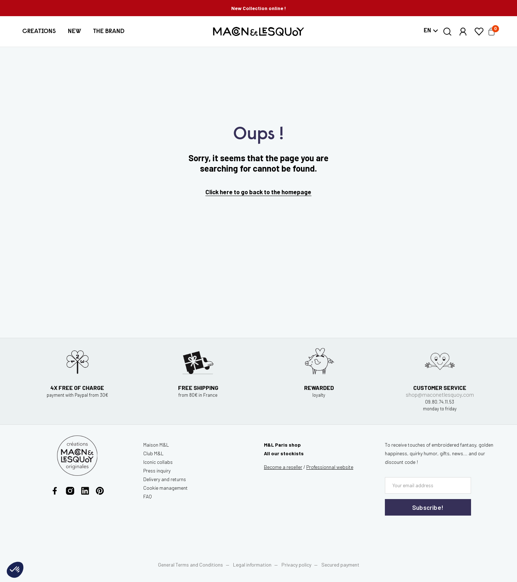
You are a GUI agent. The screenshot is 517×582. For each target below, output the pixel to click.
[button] (39, 31)
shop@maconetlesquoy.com (440, 401)
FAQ (147, 496)
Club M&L (153, 453)
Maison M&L (156, 445)
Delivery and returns (164, 479)
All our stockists (284, 453)
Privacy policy (296, 565)
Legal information (252, 565)
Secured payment (340, 565)
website (329, 467)
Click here (219, 191)
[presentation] (428, 530)
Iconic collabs (158, 462)
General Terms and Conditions (190, 565)
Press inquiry (157, 470)
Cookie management (165, 488)
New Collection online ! (258, 8)
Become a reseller (283, 467)
